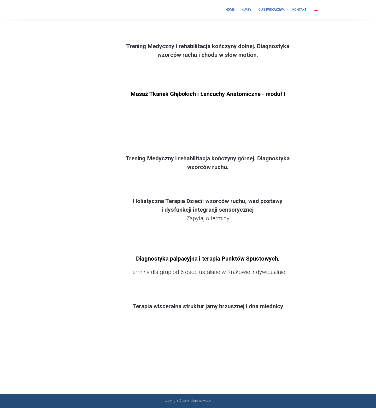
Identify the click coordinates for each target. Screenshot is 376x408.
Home (229, 10)
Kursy (246, 10)
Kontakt (299, 10)
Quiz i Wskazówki (271, 10)
